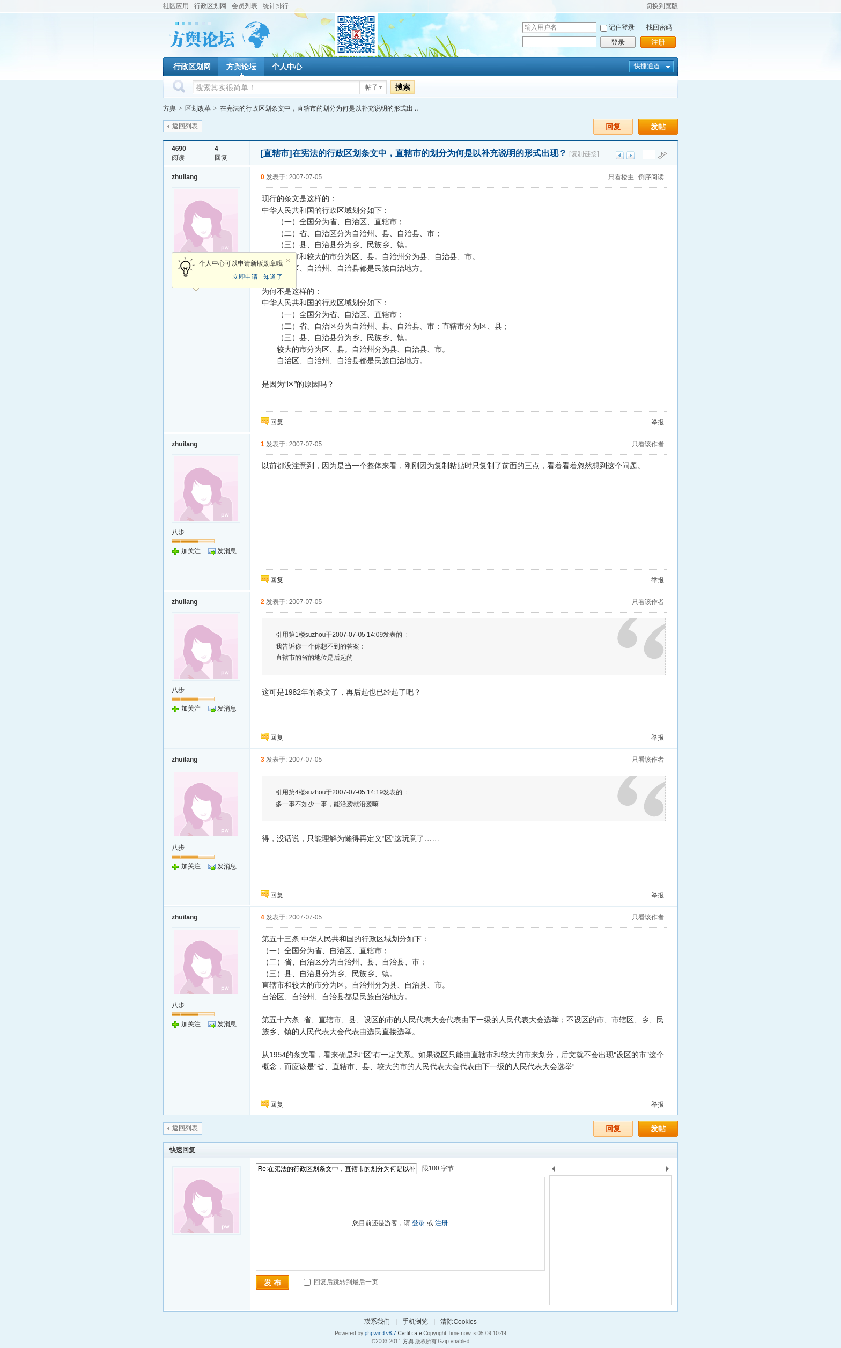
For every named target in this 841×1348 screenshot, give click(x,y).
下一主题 (630, 155)
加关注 (191, 551)
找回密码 (659, 27)
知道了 (273, 277)
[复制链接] (584, 154)
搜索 (402, 87)
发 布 (272, 1282)
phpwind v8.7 (380, 1333)
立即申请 (245, 277)
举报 (657, 422)
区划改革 (198, 108)
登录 (618, 42)
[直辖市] (276, 153)
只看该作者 (648, 444)
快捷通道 (647, 66)
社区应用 (176, 6)
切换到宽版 (662, 6)
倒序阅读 (651, 177)
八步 (178, 532)
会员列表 (244, 6)
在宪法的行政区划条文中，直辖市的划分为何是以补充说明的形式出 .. (319, 108)
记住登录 (622, 27)
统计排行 (276, 6)
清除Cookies (458, 1321)
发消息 (227, 551)
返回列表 (185, 126)
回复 (613, 126)
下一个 (670, 1171)
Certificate (409, 1333)
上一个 (553, 1171)
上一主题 (620, 155)
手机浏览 (415, 1321)
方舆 (169, 108)
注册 (658, 42)
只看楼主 (621, 177)
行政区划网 (210, 6)
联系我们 (377, 1321)
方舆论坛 (241, 66)
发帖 (658, 126)
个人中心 (287, 66)
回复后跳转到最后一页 (341, 1282)
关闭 (288, 260)
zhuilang (185, 177)
